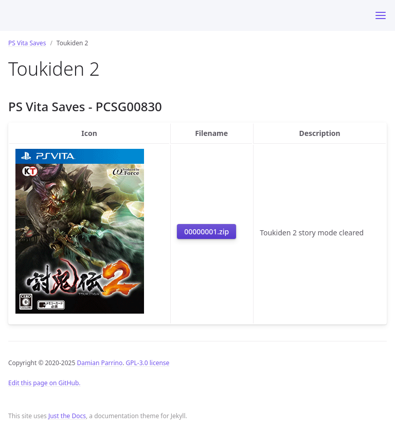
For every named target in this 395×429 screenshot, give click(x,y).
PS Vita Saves (27, 43)
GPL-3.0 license (148, 362)
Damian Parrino (99, 362)
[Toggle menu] (380, 15)
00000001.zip (206, 231)
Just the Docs (67, 415)
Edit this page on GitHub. (44, 383)
